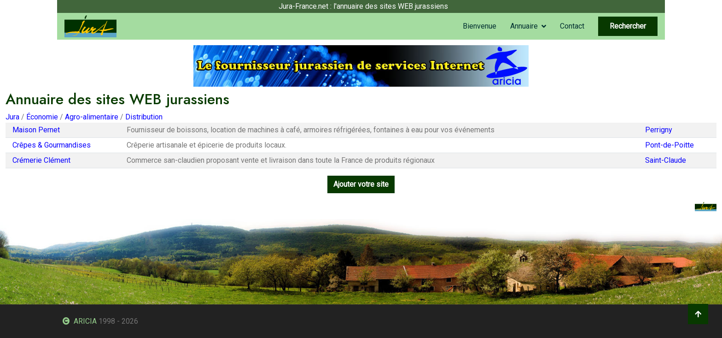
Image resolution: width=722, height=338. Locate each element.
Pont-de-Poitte (669, 145)
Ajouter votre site (361, 184)
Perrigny (658, 129)
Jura (12, 117)
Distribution (144, 117)
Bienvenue (479, 26)
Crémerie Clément (41, 160)
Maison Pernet (36, 129)
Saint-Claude (665, 160)
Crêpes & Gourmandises (51, 145)
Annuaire (524, 26)
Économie (42, 117)
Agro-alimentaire (91, 117)
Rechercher (628, 26)
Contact (572, 26)
